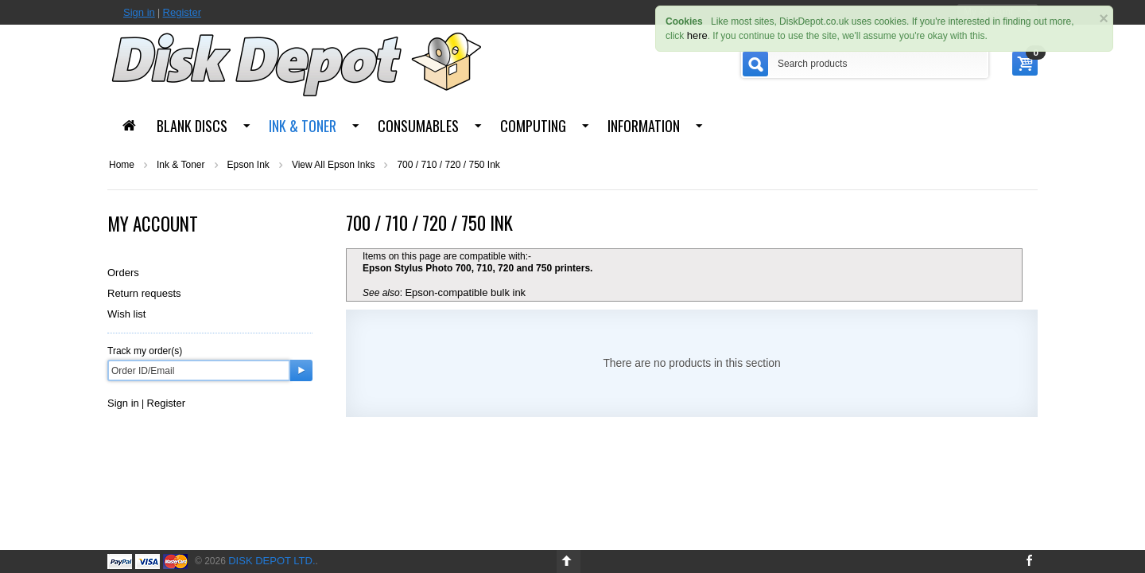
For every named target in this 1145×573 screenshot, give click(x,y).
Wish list (126, 314)
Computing (533, 125)
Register (182, 12)
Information (643, 125)
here (697, 35)
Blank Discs (192, 125)
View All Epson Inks (333, 164)
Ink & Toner (302, 125)
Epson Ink (248, 164)
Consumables (418, 125)
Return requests (144, 293)
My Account (152, 223)
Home (121, 164)
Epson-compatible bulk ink (465, 292)
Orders (123, 273)
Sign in (139, 12)
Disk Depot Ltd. (271, 561)
